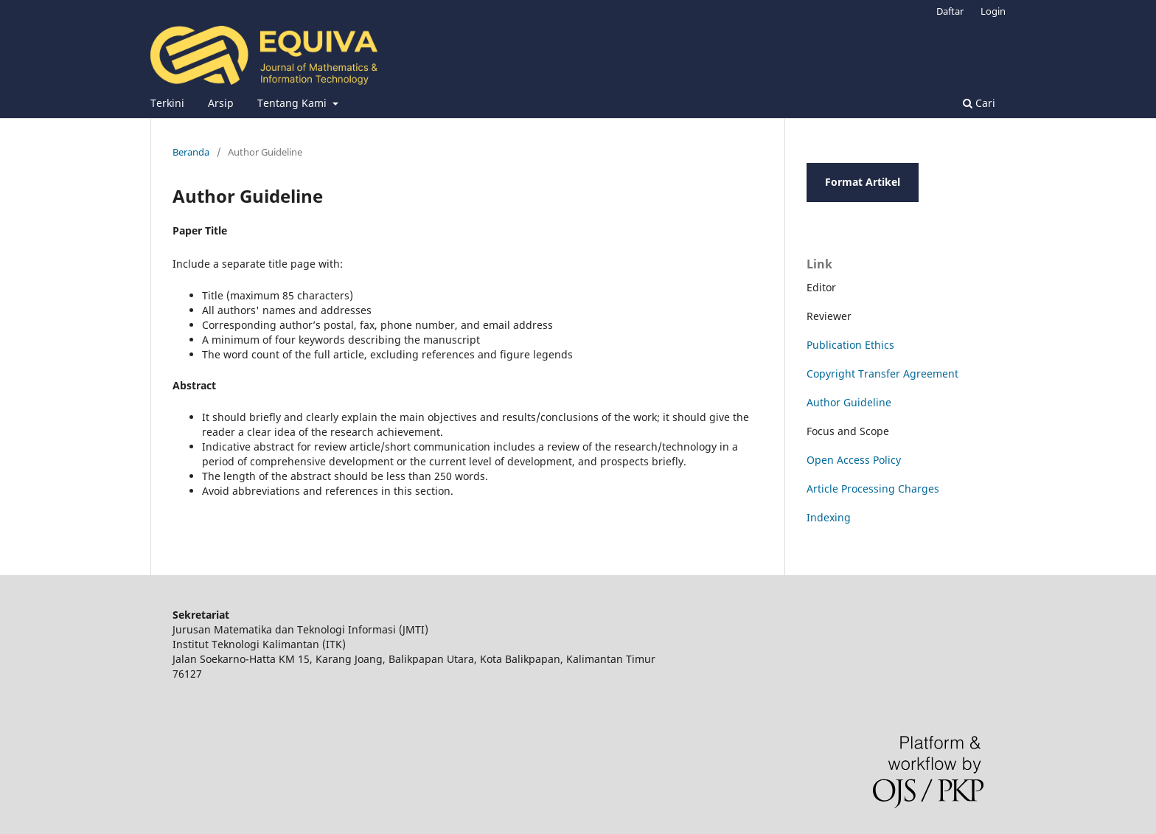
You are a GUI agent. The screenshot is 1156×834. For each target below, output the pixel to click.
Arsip (221, 103)
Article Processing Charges (873, 489)
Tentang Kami (293, 103)
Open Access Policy (854, 460)
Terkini (167, 103)
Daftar (950, 11)
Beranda (191, 152)
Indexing (829, 517)
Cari (979, 103)
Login (993, 11)
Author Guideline (849, 402)
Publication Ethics (850, 345)
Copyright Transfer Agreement (882, 373)
